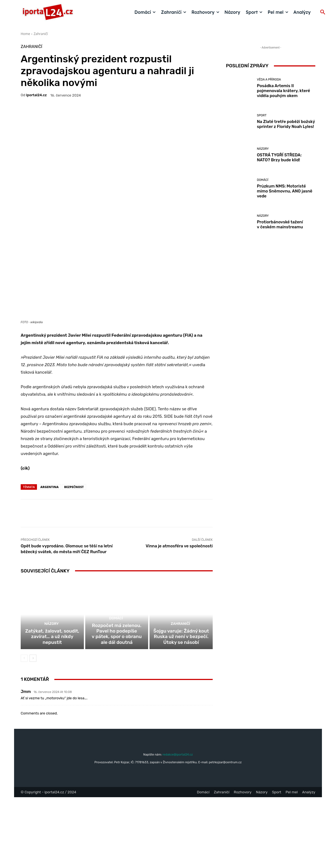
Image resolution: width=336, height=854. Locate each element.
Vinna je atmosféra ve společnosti (179, 596)
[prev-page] (24, 715)
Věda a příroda (269, 79)
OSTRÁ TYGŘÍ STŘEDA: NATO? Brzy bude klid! (279, 157)
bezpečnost (74, 537)
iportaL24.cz (36, 95)
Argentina (49, 537)
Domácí (116, 682)
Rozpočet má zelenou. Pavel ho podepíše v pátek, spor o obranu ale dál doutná (117, 694)
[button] (322, 12)
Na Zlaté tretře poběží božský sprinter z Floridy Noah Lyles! (286, 124)
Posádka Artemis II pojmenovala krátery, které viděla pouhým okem (283, 90)
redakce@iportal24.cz (177, 811)
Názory (52, 687)
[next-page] (33, 715)
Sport (261, 115)
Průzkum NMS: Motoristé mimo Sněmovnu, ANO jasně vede (284, 191)
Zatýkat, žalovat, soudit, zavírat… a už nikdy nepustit (52, 697)
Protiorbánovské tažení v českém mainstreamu (280, 224)
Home (25, 33)
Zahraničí (41, 33)
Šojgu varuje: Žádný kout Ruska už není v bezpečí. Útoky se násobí (181, 694)
